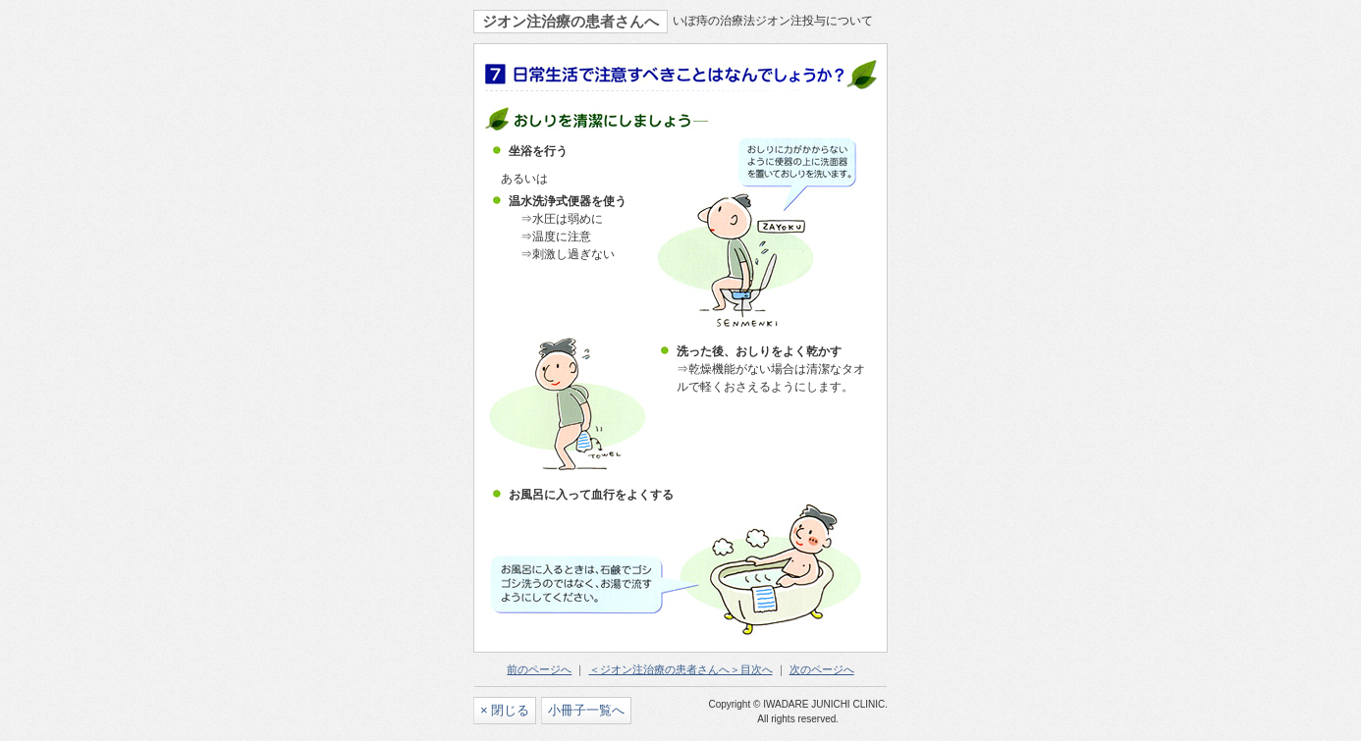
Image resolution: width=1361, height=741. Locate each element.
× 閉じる (504, 710)
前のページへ (539, 669)
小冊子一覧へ (586, 710)
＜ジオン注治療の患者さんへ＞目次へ (681, 669)
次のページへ (821, 669)
